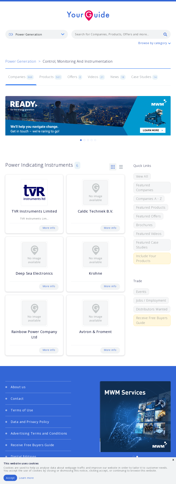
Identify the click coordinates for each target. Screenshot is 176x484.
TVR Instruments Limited (34, 211)
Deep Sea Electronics (34, 273)
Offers (75, 77)
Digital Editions (23, 456)
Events (141, 291)
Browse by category (152, 43)
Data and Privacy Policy (30, 422)
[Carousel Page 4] (91, 140)
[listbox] (36, 34)
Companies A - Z (149, 198)
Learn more (26, 478)
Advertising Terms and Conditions (39, 433)
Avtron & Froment (95, 331)
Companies (21, 77)
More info (49, 228)
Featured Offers (148, 216)
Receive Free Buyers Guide (152, 320)
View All (142, 176)
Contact (17, 398)
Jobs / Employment (151, 300)
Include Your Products (146, 258)
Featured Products (150, 207)
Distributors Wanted (152, 309)
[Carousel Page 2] (84, 140)
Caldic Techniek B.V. (95, 211)
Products (50, 77)
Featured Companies (144, 187)
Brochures (144, 225)
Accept (10, 478)
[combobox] (121, 34)
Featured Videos (149, 233)
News (118, 77)
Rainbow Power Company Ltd (34, 334)
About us (18, 387)
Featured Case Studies (147, 244)
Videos (96, 77)
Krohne (95, 273)
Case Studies (144, 77)
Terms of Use (22, 410)
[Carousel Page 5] (95, 140)
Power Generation (20, 61)
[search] (165, 34)
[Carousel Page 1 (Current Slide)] (81, 140)
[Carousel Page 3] (88, 140)
